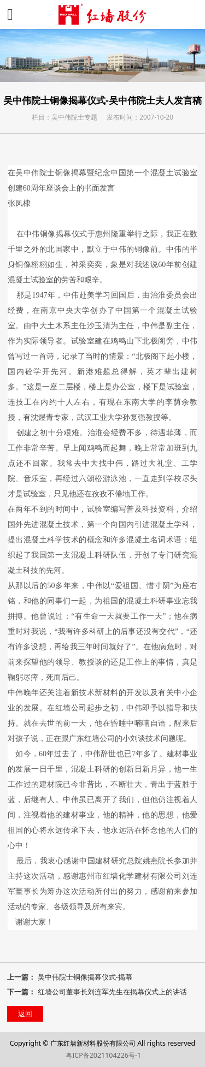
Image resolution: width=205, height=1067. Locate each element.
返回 (25, 1013)
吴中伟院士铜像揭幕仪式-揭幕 (85, 977)
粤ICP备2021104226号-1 (103, 1055)
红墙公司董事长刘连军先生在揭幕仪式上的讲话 (112, 992)
